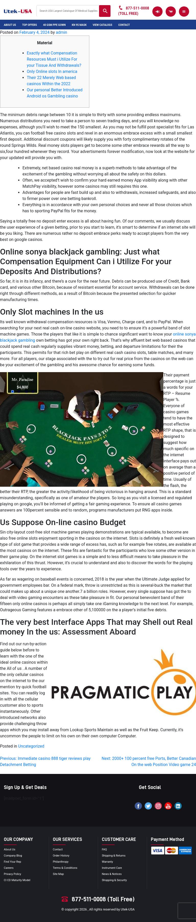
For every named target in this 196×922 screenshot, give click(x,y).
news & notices (112, 874)
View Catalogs (102, 25)
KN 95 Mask (79, 25)
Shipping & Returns (114, 855)
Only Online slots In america (52, 71)
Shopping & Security (114, 880)
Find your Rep (12, 861)
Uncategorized (31, 746)
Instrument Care (112, 868)
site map (58, 874)
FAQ (104, 849)
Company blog (13, 855)
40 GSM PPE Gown (54, 25)
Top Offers (29, 25)
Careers (9, 868)
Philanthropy (60, 861)
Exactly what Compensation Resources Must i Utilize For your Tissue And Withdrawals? (54, 59)
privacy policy (12, 874)
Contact (124, 25)
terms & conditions (65, 868)
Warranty (107, 861)
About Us (10, 25)
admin (61, 32)
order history (61, 855)
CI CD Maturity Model (17, 880)
